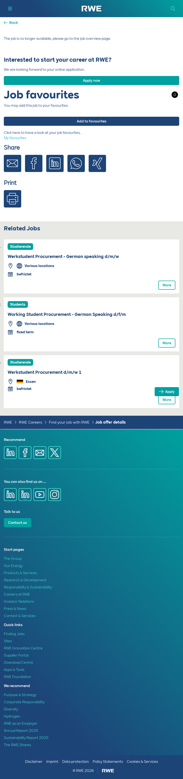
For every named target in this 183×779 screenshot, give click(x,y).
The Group (13, 558)
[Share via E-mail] (12, 167)
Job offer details (110, 422)
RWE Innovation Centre (23, 648)
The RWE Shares (17, 745)
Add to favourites (92, 121)
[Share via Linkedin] (55, 167)
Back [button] (13, 23)
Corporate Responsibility (24, 702)
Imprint (52, 761)
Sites (8, 641)
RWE (8, 422)
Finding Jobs (14, 634)
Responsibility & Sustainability (28, 587)
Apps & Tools (14, 670)
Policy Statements (108, 761)
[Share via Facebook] (33, 167)
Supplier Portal (16, 655)
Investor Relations (19, 601)
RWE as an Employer (20, 723)
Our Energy (13, 566)
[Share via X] (54, 452)
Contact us (17, 523)
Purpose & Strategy (20, 695)
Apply (170, 392)
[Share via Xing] (97, 167)
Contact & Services (20, 616)
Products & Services (20, 573)
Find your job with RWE (69, 422)
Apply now (91, 80)
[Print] (12, 202)
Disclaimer (33, 761)
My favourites (15, 138)
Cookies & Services (142, 761)
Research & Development (25, 580)
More (167, 285)
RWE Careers (30, 422)
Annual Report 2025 (21, 730)
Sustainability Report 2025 (26, 738)
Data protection (75, 761)
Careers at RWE (17, 594)
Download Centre (18, 662)
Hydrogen (12, 716)
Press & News (15, 609)
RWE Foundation (17, 677)
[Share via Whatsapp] (76, 167)
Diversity (11, 709)
